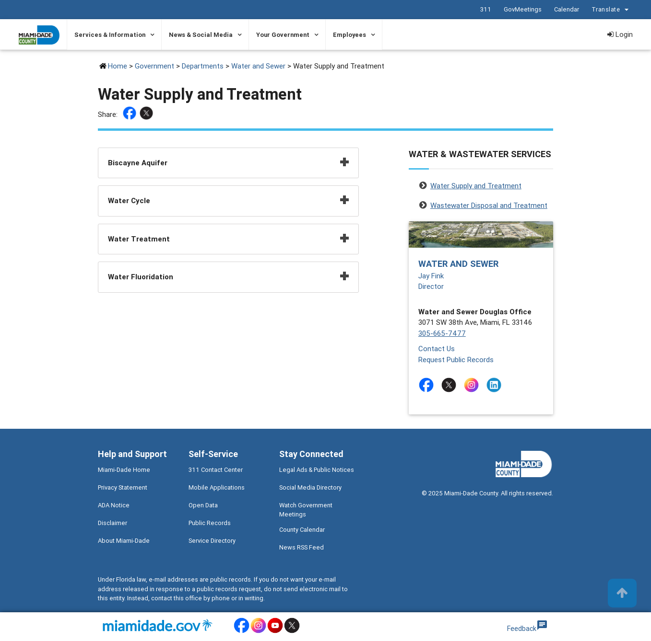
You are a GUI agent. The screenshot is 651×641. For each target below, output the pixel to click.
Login (620, 34)
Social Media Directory (310, 487)
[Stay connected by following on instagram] (473, 385)
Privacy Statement (122, 487)
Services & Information (109, 35)
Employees (349, 35)
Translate (611, 10)
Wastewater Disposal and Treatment (488, 205)
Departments (203, 65)
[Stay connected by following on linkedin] (496, 385)
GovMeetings (522, 9)
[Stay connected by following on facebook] (428, 385)
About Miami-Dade (124, 541)
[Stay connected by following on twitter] (451, 385)
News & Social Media (201, 35)
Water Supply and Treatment (475, 185)
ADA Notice (114, 505)
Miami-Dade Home (124, 470)
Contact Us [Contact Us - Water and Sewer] (436, 348)
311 (485, 9)
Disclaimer (112, 523)
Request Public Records (456, 359)
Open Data (203, 505)
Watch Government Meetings (305, 509)
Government (154, 65)
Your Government (282, 35)
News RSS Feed (301, 547)
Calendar (566, 9)
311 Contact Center (216, 470)
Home (117, 65)
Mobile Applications (217, 487)
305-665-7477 (442, 333)
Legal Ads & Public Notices (316, 470)
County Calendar (302, 530)
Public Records (210, 523)
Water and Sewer (258, 65)
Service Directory (212, 541)
